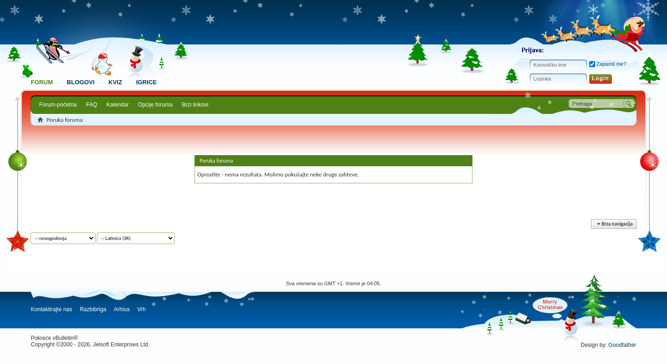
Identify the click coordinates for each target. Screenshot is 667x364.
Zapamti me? (607, 64)
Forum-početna (57, 104)
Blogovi (80, 82)
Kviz (115, 82)
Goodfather (622, 345)
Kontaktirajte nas (51, 309)
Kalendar (118, 104)
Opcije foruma (155, 104)
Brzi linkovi (195, 104)
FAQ (91, 104)
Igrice (146, 82)
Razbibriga (93, 309)
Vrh (141, 309)
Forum (42, 82)
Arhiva (122, 309)
